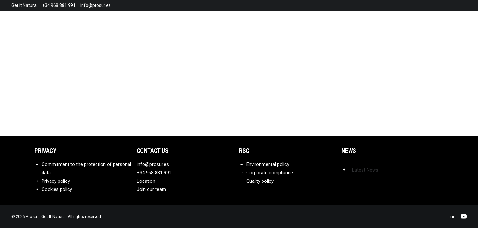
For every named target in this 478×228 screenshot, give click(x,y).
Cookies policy (57, 189)
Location (146, 181)
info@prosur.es (95, 5)
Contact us (153, 151)
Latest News (365, 170)
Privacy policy (56, 181)
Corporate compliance (269, 172)
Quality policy (260, 181)
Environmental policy (267, 164)
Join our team (151, 189)
